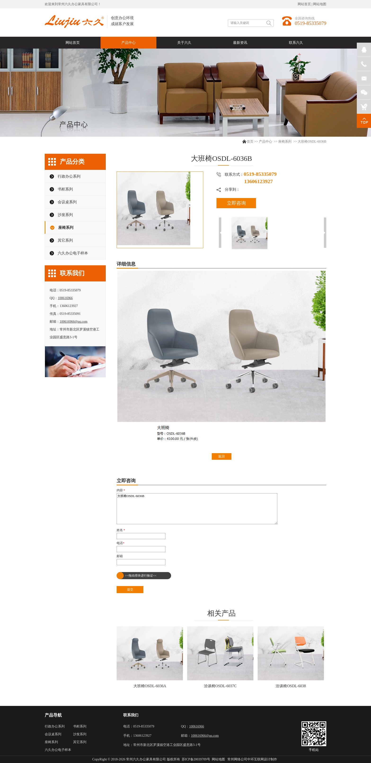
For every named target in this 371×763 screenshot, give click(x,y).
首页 (250, 141)
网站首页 (304, 4)
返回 (221, 456)
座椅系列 (285, 141)
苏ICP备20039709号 (196, 759)
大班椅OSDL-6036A (149, 686)
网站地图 (319, 4)
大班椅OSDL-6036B (197, 508)
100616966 (65, 298)
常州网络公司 (237, 759)
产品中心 (265, 141)
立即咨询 (236, 203)
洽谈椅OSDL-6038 (291, 686)
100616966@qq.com (74, 321)
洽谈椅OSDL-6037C (220, 686)
